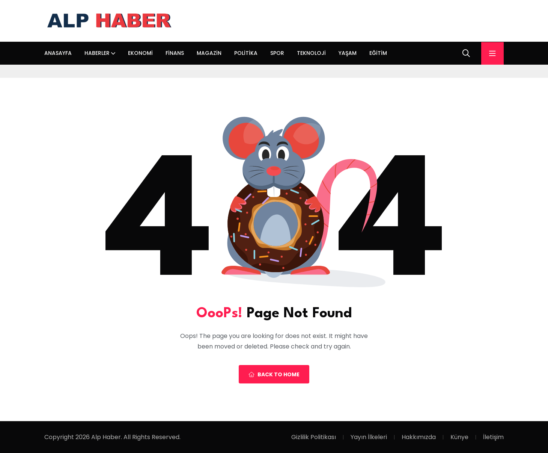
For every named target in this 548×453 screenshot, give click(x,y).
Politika (245, 53)
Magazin (209, 53)
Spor (277, 53)
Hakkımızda (419, 437)
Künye (459, 437)
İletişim (493, 437)
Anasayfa (58, 53)
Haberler (97, 53)
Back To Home (274, 374)
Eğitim (378, 53)
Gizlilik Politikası (313, 437)
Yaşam (348, 53)
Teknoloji (311, 53)
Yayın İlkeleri (369, 437)
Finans (175, 53)
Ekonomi (140, 53)
